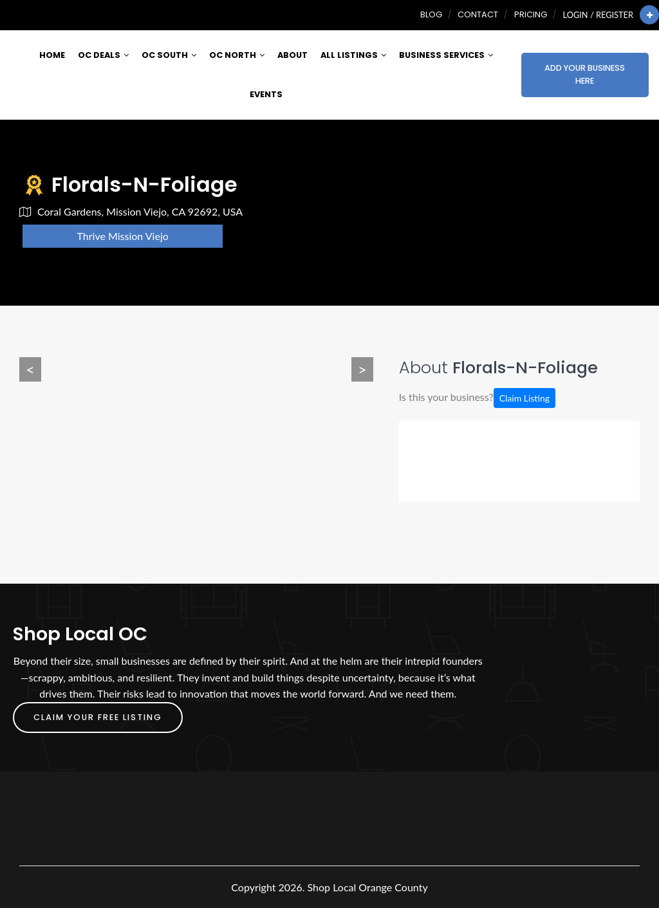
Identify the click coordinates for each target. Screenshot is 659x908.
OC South (169, 55)
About (292, 55)
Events (266, 94)
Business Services (446, 55)
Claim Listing (524, 398)
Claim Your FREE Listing (97, 717)
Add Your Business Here (584, 74)
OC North (237, 55)
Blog (431, 14)
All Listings (353, 55)
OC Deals (103, 55)
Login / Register (598, 15)
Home (52, 55)
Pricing (530, 14)
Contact (478, 14)
